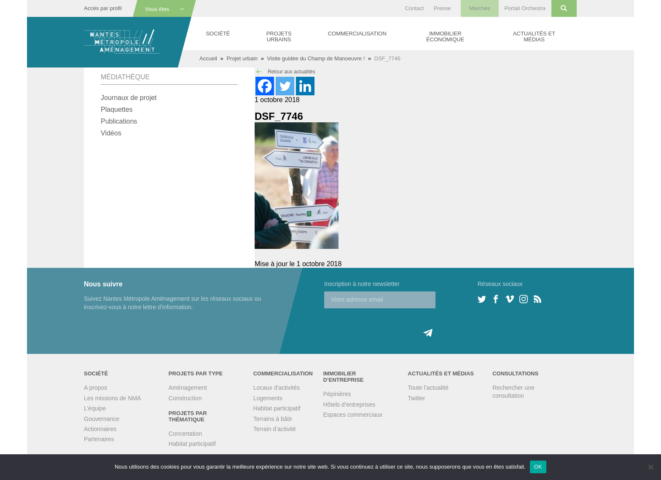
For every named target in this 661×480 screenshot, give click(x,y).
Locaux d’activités (276, 387)
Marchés (479, 8)
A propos (95, 387)
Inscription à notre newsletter (362, 283)
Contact (414, 8)
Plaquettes (117, 109)
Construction (185, 398)
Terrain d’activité (274, 429)
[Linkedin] (305, 86)
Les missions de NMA (112, 398)
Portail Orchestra (524, 8)
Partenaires (99, 439)
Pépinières (337, 394)
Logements (267, 398)
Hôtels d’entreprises (349, 404)
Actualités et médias (534, 36)
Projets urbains (279, 36)
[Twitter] (285, 86)
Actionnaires (100, 429)
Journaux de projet (129, 97)
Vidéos (111, 133)
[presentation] (388, 324)
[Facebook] (264, 86)
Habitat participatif (192, 443)
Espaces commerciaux (352, 414)
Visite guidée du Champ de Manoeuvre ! (316, 58)
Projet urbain (242, 58)
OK (538, 467)
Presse (442, 8)
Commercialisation (357, 33)
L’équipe (95, 408)
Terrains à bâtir (273, 418)
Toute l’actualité (428, 387)
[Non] (650, 467)
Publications (119, 121)
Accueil (208, 58)
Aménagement (188, 387)
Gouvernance (101, 418)
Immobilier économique (445, 36)
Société (218, 33)
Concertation (185, 433)
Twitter (416, 398)
